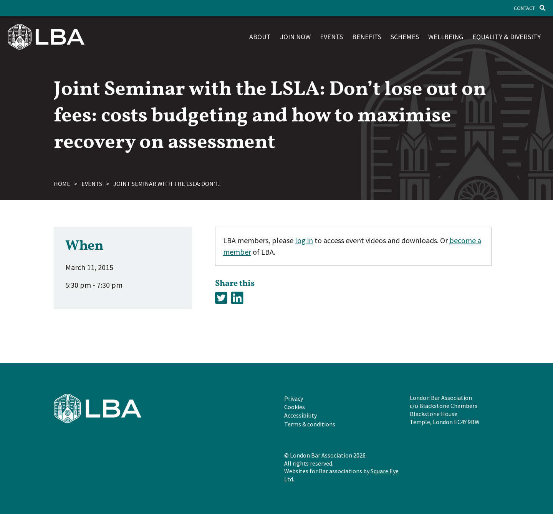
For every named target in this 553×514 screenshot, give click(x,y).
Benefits (366, 36)
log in (304, 240)
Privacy (293, 398)
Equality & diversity (506, 36)
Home (62, 183)
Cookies (294, 407)
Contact (524, 8)
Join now (295, 36)
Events (331, 36)
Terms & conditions (309, 424)
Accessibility (300, 415)
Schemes (405, 36)
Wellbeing (445, 36)
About (260, 36)
